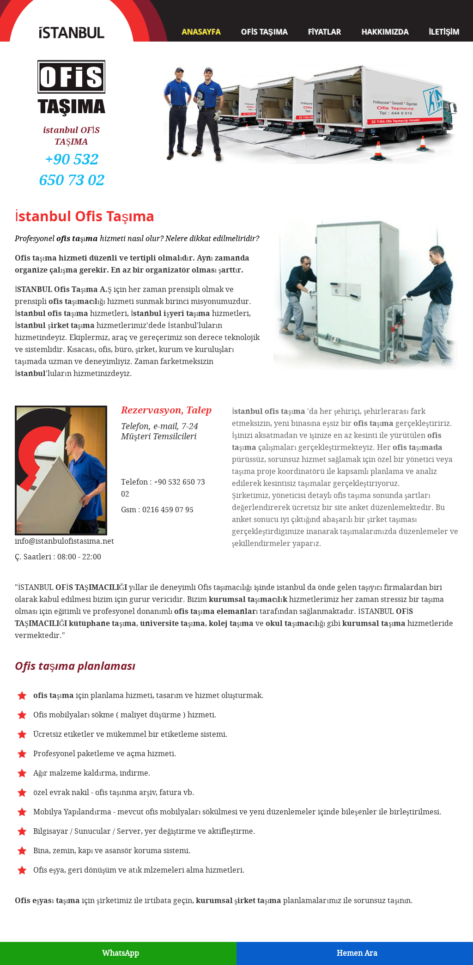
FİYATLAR (324, 32)
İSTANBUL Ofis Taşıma (71, 27)
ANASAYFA (201, 32)
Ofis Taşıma (71, 61)
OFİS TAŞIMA (264, 32)
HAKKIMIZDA (385, 32)
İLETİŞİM (444, 32)
